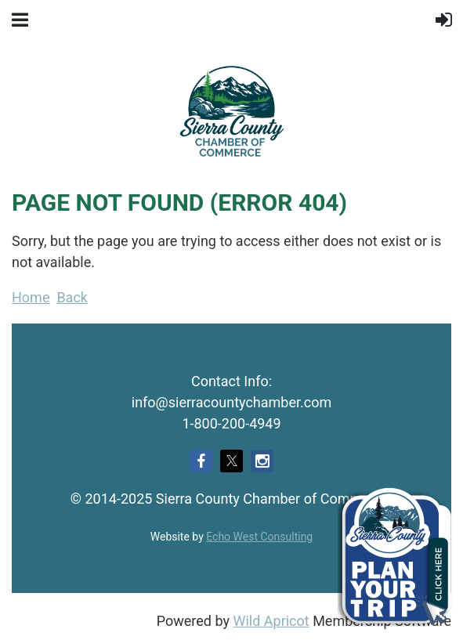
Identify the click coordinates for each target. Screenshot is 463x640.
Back (72, 297)
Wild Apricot (271, 621)
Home (30, 297)
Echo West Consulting (259, 536)
